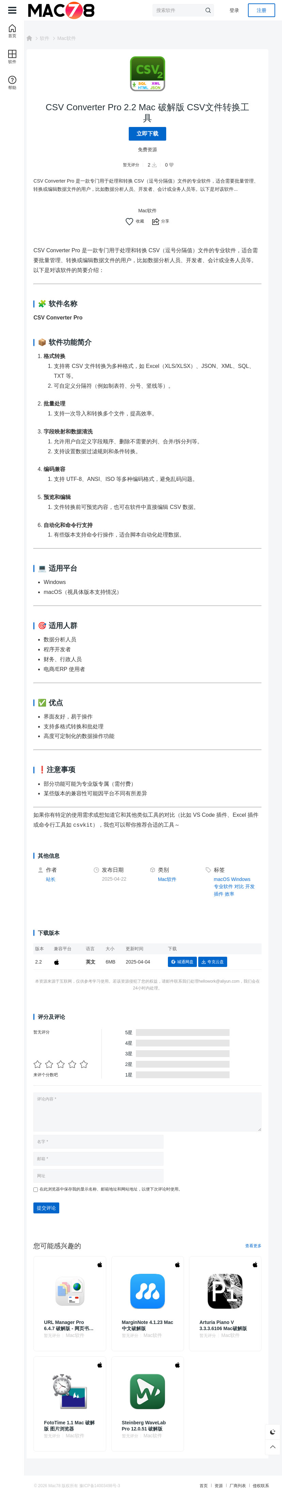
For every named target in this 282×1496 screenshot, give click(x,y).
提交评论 (57, 1208)
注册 (261, 10)
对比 (242, 886)
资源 (210, 1485)
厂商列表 (229, 1485)
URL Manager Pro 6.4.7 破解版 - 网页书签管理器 (78, 1325)
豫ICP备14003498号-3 (108, 1485)
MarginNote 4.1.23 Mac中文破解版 (149, 1325)
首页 (195, 1485)
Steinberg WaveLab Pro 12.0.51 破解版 (151, 1425)
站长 (62, 879)
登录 (234, 10)
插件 (221, 894)
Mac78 (63, 1485)
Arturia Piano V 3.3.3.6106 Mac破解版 (227, 1325)
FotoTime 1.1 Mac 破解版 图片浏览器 (78, 1425)
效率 (232, 894)
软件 (56, 38)
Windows (243, 879)
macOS (225, 879)
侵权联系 (253, 1485)
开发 (252, 886)
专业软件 (226, 886)
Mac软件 (78, 38)
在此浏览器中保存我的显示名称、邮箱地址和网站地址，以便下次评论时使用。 (122, 1189)
